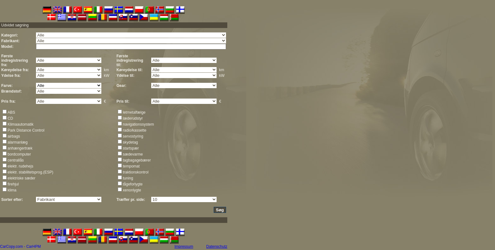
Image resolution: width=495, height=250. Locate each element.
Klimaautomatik (20, 124)
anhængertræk (20, 148)
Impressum (184, 246)
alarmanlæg (17, 142)
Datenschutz (216, 246)
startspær (131, 148)
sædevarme (133, 154)
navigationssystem (138, 124)
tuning (128, 178)
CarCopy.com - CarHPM (20, 246)
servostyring (133, 136)
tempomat (131, 166)
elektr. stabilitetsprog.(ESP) (30, 172)
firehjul (13, 184)
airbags (14, 136)
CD (10, 118)
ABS (11, 112)
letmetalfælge (134, 112)
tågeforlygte (133, 184)
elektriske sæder (21, 178)
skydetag (130, 142)
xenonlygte (132, 190)
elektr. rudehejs (20, 166)
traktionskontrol (135, 172)
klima (12, 190)
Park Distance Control (26, 130)
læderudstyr (133, 118)
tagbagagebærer (137, 160)
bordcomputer (19, 154)
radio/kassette (134, 130)
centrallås (16, 160)
